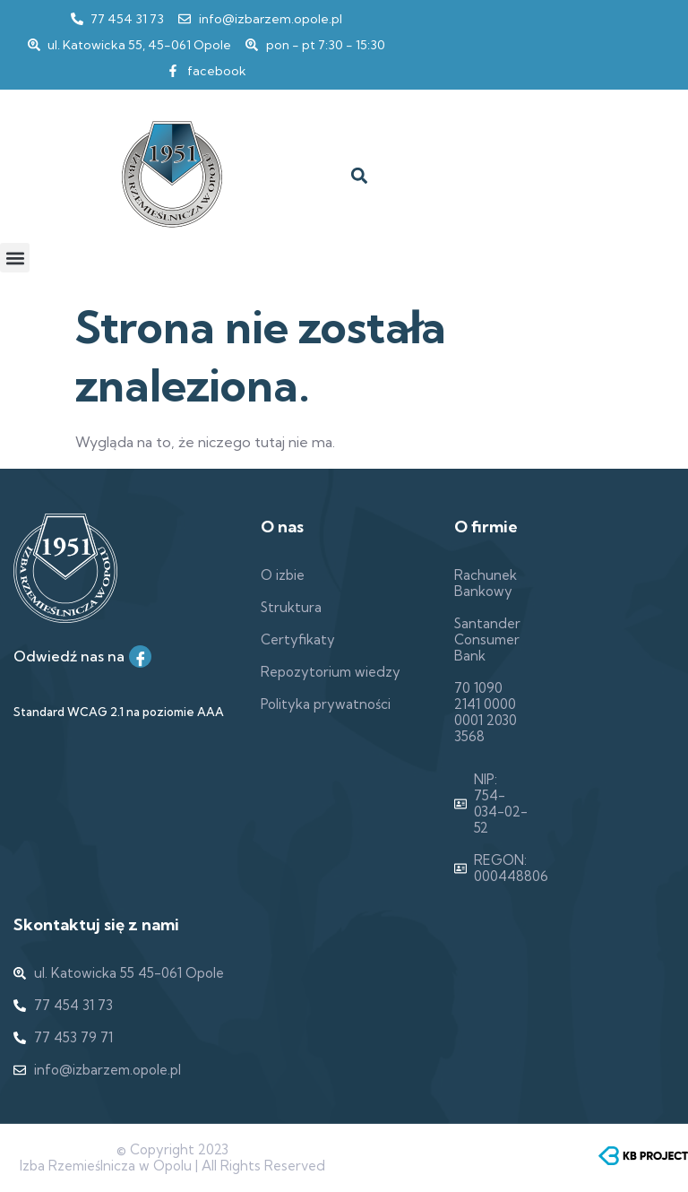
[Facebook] (140, 656)
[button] (359, 176)
